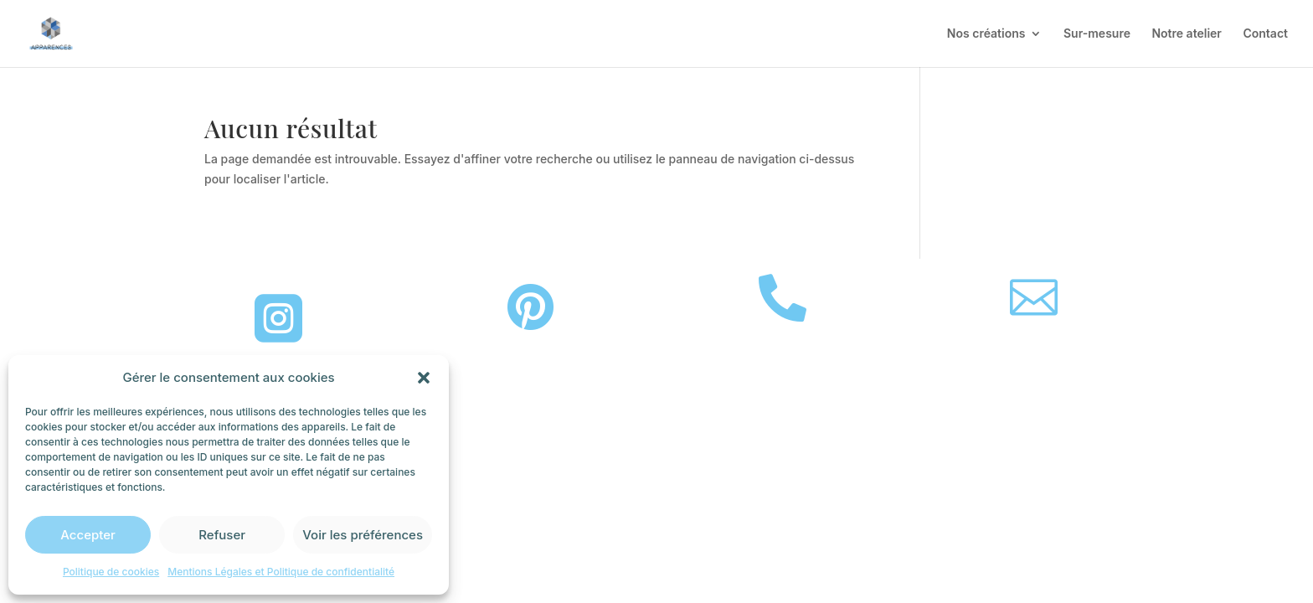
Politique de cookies (111, 571)
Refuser (221, 535)
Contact (1265, 34)
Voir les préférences (362, 535)
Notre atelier (1186, 34)
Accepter (88, 535)
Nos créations (986, 34)
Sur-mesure (1096, 34)
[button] (423, 377)
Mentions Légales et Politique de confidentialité (280, 571)
